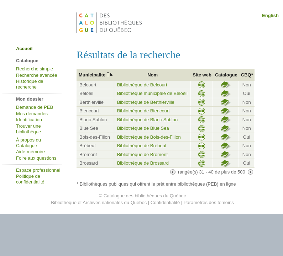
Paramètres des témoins (209, 202)
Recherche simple (34, 68)
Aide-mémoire (30, 151)
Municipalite (92, 75)
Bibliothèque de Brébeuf (142, 145)
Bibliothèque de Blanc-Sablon (147, 119)
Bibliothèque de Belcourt (142, 84)
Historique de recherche (29, 84)
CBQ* (247, 75)
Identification (29, 119)
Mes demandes (32, 113)
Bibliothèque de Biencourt (143, 110)
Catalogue (226, 75)
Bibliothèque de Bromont (142, 154)
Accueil (24, 48)
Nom (152, 75)
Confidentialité (165, 202)
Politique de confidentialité (30, 179)
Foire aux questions (36, 158)
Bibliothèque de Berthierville (145, 102)
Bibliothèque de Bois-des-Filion (149, 137)
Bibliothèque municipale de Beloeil (152, 93)
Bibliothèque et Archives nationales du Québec (99, 202)
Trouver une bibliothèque (28, 128)
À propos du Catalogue (28, 142)
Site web (202, 75)
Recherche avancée (36, 75)
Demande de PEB (34, 107)
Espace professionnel (38, 170)
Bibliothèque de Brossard (143, 163)
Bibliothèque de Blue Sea (143, 128)
